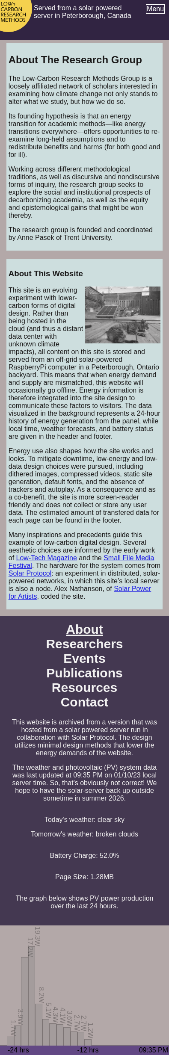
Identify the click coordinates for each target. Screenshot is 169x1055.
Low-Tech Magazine (46, 557)
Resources (84, 687)
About (84, 629)
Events (84, 658)
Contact (85, 702)
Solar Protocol (30, 573)
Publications (84, 673)
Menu (155, 8)
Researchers (84, 644)
